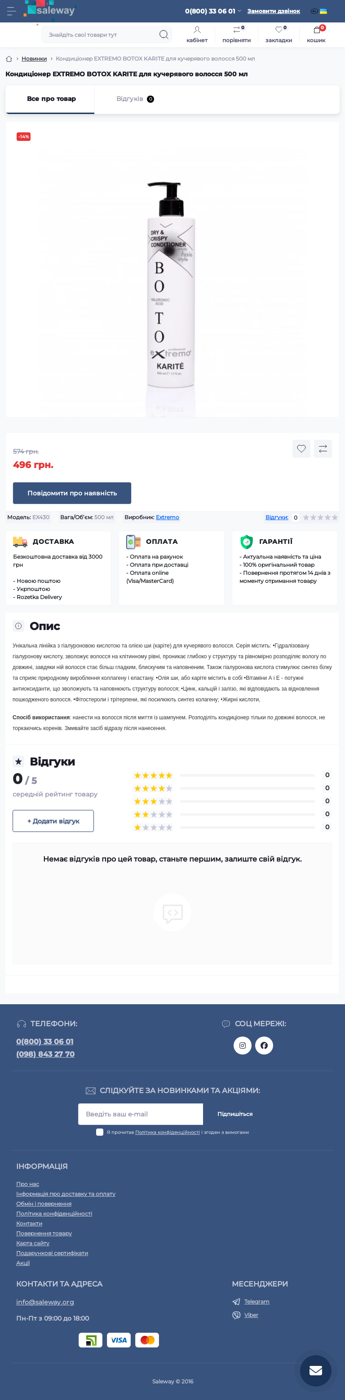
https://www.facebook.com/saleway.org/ (264, 1045)
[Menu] (11, 11)
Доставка (53, 542)
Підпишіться (234, 1114)
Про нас (27, 1184)
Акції (23, 1263)
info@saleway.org (45, 1302)
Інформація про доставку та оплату (65, 1193)
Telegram (257, 1301)
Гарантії (276, 542)
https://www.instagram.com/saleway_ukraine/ (242, 1045)
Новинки (34, 58)
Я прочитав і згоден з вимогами (178, 1132)
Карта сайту (32, 1243)
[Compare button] (323, 449)
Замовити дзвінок (274, 11)
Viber (251, 1315)
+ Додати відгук (53, 821)
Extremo (167, 517)
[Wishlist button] (301, 449)
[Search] (164, 34)
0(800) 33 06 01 (44, 1041)
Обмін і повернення (43, 1203)
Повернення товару (44, 1233)
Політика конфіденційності (167, 1132)
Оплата (162, 542)
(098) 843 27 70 (45, 1054)
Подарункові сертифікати (52, 1253)
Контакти (29, 1223)
